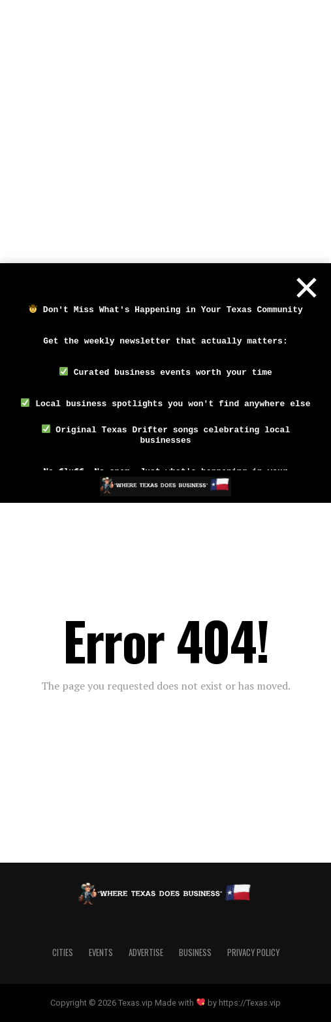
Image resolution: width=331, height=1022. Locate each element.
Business (195, 952)
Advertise (146, 952)
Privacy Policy (253, 952)
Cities (62, 952)
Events (101, 952)
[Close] (306, 288)
